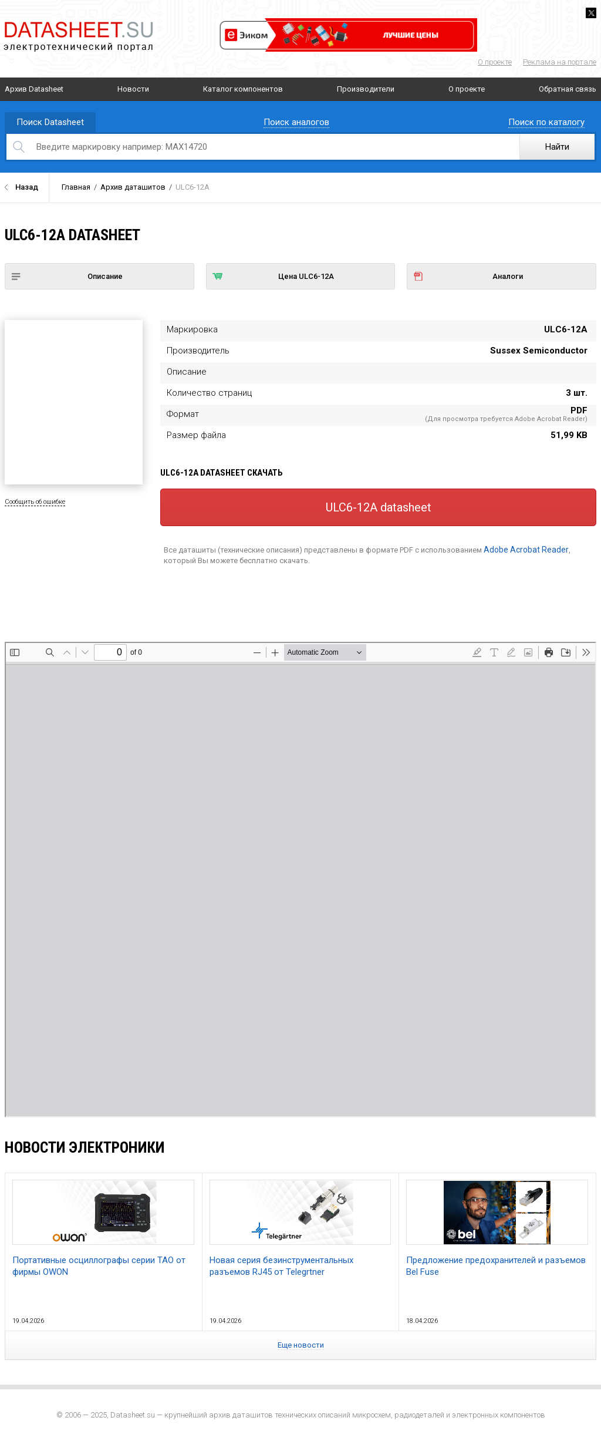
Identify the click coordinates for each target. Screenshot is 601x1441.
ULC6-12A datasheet (378, 507)
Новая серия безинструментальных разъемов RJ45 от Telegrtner (300, 1228)
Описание (67, 276)
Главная (76, 187)
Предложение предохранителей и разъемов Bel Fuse (497, 1228)
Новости (133, 89)
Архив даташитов (133, 187)
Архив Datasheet (34, 89)
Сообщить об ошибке (35, 502)
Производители (365, 89)
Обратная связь (567, 89)
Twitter (591, 13)
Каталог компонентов (243, 89)
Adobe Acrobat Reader (526, 549)
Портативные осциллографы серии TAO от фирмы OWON (103, 1228)
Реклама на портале (559, 62)
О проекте (495, 62)
